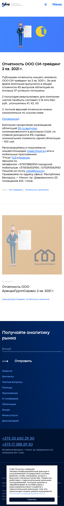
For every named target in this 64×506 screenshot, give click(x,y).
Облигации (9, 404)
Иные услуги (10, 415)
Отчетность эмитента (36, 190)
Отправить (23, 361)
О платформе (10, 399)
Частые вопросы (12, 382)
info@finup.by (35, 171)
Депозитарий (10, 421)
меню (57, 4)
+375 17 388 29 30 (17, 444)
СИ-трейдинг (16, 190)
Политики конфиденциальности (27, 494)
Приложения (10, 393)
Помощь (7, 388)
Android (24, 158)
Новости (7, 371)
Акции (6, 410)
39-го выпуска (27, 128)
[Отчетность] (10, 119)
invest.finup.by (36, 151)
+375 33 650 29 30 (18, 438)
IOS (14, 158)
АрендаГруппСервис (13, 299)
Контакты (8, 377)
